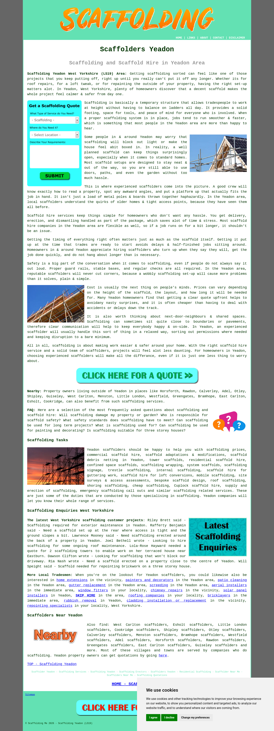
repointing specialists (49, 606)
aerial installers (229, 585)
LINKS (191, 37)
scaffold (217, 89)
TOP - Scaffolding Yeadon (51, 664)
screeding (159, 585)
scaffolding (95, 142)
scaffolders (139, 250)
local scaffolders (44, 202)
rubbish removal (80, 601)
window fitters (93, 590)
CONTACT (218, 37)
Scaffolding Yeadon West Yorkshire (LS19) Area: (77, 74)
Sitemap (30, 694)
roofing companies (146, 595)
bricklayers (219, 595)
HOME (179, 37)
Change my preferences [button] (195, 717)
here (163, 655)
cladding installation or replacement (166, 601)
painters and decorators (149, 580)
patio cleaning (232, 580)
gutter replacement (87, 585)
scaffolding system (122, 118)
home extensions (72, 580)
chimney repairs (166, 590)
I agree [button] (153, 717)
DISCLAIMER (237, 37)
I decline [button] (169, 717)
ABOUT (204, 37)
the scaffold (137, 293)
